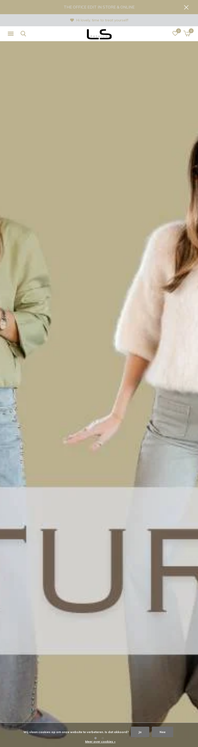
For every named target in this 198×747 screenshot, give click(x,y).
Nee (163, 732)
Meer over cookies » (100, 741)
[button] (11, 33)
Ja (140, 732)
